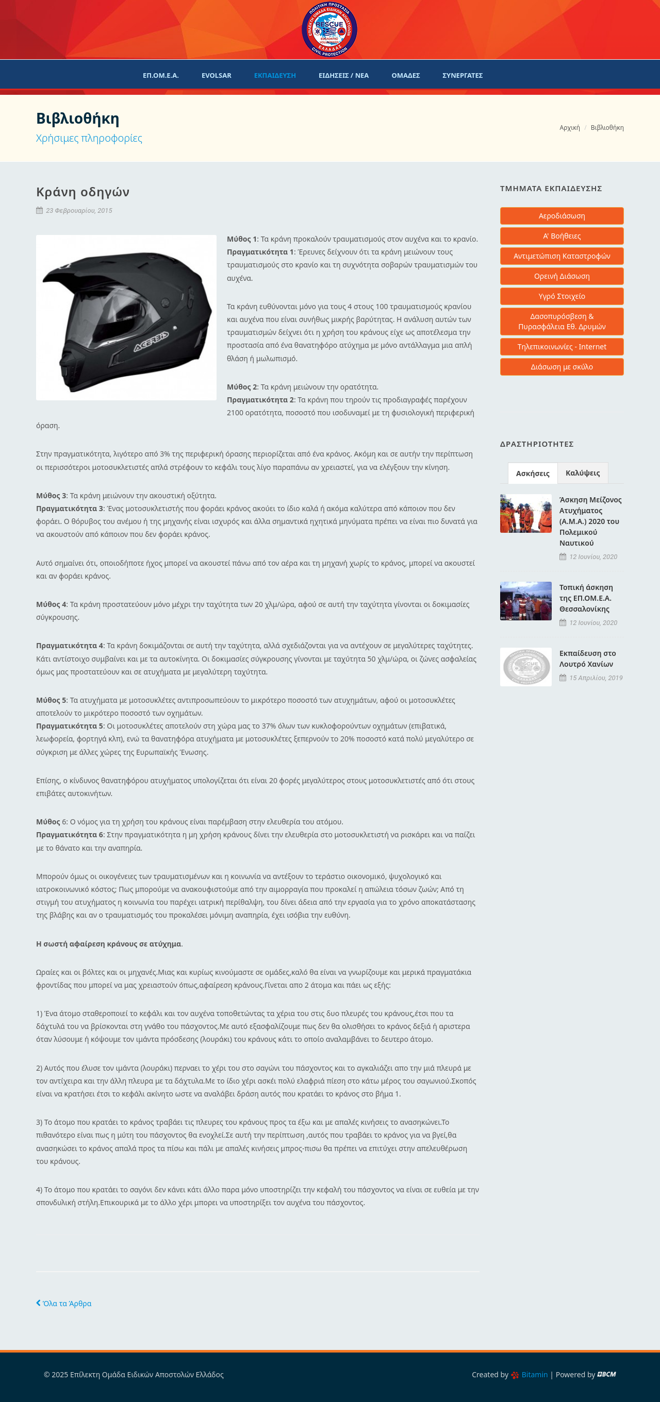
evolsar (217, 75)
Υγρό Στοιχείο (562, 296)
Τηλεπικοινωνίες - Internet (562, 346)
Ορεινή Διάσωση (562, 276)
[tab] (533, 472)
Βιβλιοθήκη (607, 127)
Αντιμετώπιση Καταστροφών (562, 256)
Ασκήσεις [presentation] (533, 473)
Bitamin (529, 1374)
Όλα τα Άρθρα (63, 1303)
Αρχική (570, 127)
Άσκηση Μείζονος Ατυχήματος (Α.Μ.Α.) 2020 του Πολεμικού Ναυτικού (590, 521)
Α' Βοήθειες (562, 236)
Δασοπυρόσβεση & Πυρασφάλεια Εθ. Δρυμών (561, 321)
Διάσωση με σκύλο (562, 366)
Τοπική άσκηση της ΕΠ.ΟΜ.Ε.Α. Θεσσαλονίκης (586, 598)
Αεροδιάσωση (562, 216)
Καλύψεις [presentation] (583, 473)
